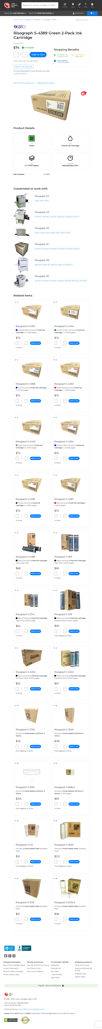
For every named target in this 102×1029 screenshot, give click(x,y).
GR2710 (53, 217)
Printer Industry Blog (11, 974)
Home (16, 20)
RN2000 (38, 265)
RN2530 (69, 265)
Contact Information (11, 968)
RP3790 (83, 281)
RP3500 (52, 281)
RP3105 (45, 281)
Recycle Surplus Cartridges (13, 971)
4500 (47, 233)
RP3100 (38, 281)
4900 (52, 233)
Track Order (55, 978)
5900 (68, 233)
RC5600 (53, 249)
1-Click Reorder (56, 974)
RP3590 (67, 281)
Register (23, 74)
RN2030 (46, 265)
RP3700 (75, 281)
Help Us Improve (82, 20)
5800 (63, 233)
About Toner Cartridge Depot (14, 965)
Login (16, 74)
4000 (37, 233)
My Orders (55, 971)
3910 (42, 201)
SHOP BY (15, 13)
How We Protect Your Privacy (38, 965)
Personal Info (56, 968)
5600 (58, 233)
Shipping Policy (80, 974)
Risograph (37, 20)
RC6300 (76, 249)
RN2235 (61, 265)
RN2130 (54, 265)
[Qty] (20, 54)
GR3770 (75, 217)
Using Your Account (82, 965)
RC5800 (61, 249)
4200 (42, 233)
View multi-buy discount (24, 83)
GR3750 (68, 217)
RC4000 (38, 249)
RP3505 (60, 281)
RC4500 (46, 249)
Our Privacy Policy (34, 968)
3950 (46, 201)
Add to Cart (38, 54)
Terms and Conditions (35, 971)
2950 (37, 201)
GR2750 (60, 217)
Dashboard (55, 965)
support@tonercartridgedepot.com (31, 1009)
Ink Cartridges (26, 20)
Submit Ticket (80, 977)
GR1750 (45, 217)
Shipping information (46, 83)
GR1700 (38, 217)
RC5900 (68, 249)
